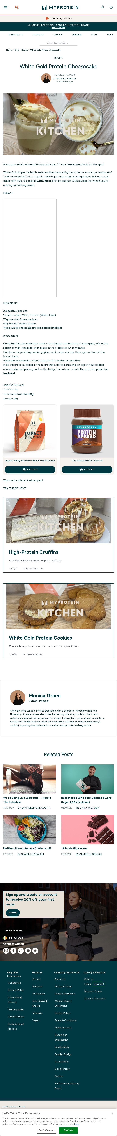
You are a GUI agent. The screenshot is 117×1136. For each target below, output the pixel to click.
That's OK (68, 1130)
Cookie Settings (13, 930)
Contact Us (14, 982)
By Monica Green (64, 78)
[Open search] (17, 7)
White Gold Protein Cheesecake (45, 50)
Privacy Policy (62, 1013)
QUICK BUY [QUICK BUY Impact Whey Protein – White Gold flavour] (30, 469)
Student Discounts (94, 998)
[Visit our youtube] (28, 951)
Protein (36, 979)
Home (9, 50)
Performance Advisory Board (67, 1086)
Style (94, 34)
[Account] (103, 7)
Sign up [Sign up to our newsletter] (13, 912)
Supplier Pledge (63, 1054)
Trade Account (63, 1027)
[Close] (112, 1113)
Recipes (77, 34)
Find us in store (63, 986)
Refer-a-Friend (94, 982)
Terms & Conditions (65, 1020)
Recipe (24, 50)
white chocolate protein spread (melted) (36, 327)
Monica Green (34, 568)
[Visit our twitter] (35, 951)
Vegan (35, 1020)
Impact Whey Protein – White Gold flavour (30, 460)
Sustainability (62, 1047)
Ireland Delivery (16, 1016)
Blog (17, 50)
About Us (60, 979)
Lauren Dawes (34, 654)
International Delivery (15, 1000)
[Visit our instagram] (6, 951)
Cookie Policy (62, 1068)
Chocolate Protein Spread (87, 460)
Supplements (16, 34)
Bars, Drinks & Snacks (39, 1003)
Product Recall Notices (16, 1026)
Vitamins (37, 1013)
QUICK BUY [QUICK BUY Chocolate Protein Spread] (87, 469)
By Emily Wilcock (87, 807)
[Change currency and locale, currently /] (58, 938)
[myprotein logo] (60, 7)
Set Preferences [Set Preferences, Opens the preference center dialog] (47, 1130)
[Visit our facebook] (13, 951)
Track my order (16, 1009)
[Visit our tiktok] (21, 951)
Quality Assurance (65, 993)
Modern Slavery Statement (63, 1003)
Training (58, 34)
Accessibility (62, 1061)
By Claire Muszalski (31, 854)
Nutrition (38, 34)
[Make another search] (58, 43)
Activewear (38, 993)
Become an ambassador (61, 1037)
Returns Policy (16, 990)
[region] (58, 1122)
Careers (59, 1076)
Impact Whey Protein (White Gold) (34, 315)
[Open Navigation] (5, 7)
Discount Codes (93, 991)
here (76, 1124)
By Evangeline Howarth (34, 807)
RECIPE (58, 58)
